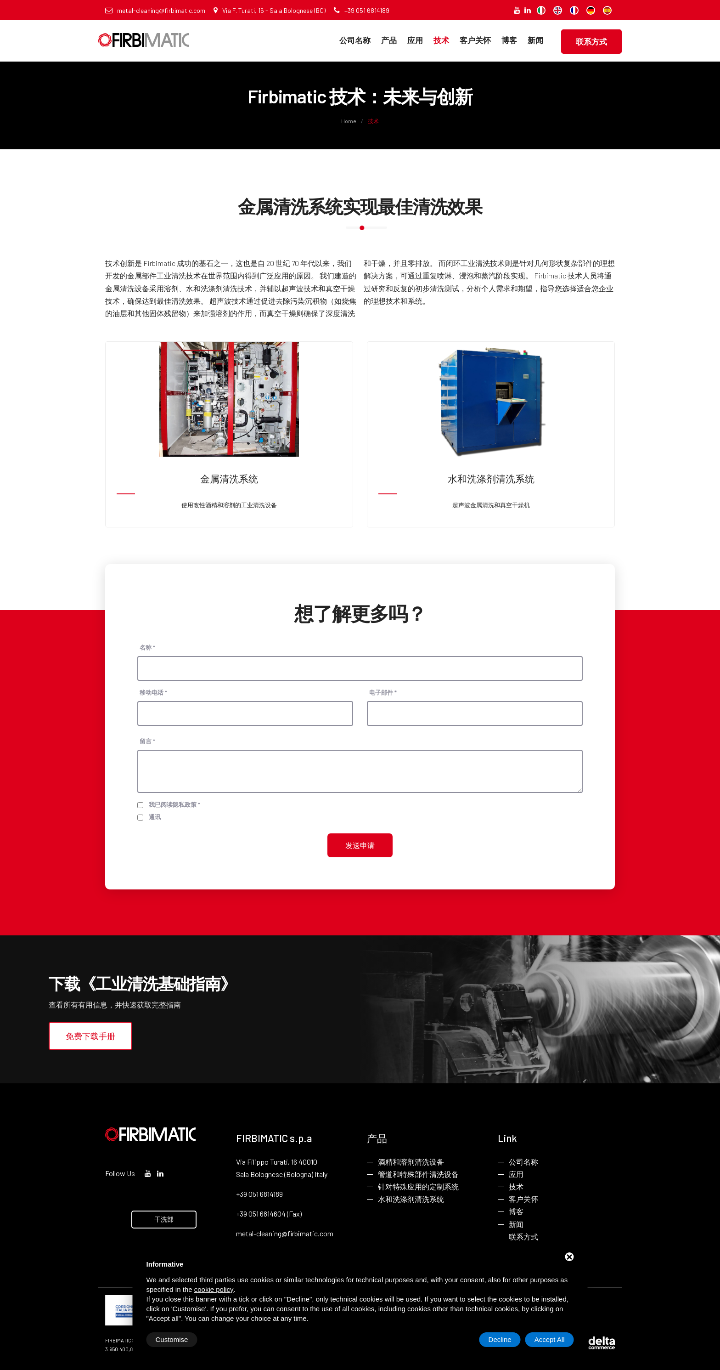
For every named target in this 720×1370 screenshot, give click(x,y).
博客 (509, 40)
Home (349, 121)
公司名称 (355, 40)
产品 (389, 40)
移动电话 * (153, 692)
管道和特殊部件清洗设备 (418, 1174)
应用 (415, 40)
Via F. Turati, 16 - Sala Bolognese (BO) (270, 10)
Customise (172, 1339)
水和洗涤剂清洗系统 (411, 1199)
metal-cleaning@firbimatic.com (155, 10)
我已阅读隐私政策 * (174, 804)
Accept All (549, 1339)
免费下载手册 (90, 1036)
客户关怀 (475, 40)
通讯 (155, 817)
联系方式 (591, 41)
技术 (441, 40)
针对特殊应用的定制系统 (418, 1186)
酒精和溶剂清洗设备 (411, 1161)
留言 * (147, 741)
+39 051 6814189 (361, 10)
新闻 (535, 40)
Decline (500, 1339)
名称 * (147, 647)
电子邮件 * (383, 692)
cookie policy (214, 1289)
